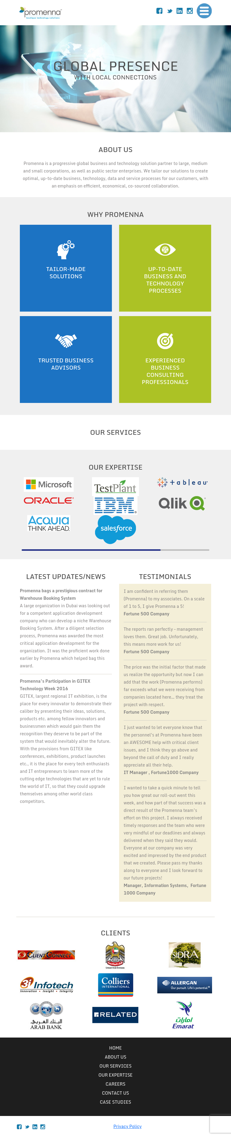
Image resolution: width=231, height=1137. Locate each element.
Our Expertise (115, 1074)
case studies (115, 1102)
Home (115, 1047)
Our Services (116, 1065)
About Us (115, 1056)
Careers (115, 1084)
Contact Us (115, 1093)
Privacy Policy (127, 1126)
